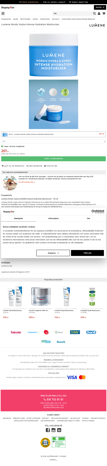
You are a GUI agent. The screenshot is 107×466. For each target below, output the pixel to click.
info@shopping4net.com (54, 408)
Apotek (15, 19)
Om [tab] (88, 218)
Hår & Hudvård (25, 19)
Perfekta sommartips (29, 2)
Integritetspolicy (98, 418)
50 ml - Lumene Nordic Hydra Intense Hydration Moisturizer (53, 134)
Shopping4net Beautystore (68, 421)
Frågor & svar (19, 418)
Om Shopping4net (48, 421)
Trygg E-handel (88, 421)
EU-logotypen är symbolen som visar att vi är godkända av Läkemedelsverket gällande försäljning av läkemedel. (53, 367)
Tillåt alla (87, 253)
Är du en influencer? (59, 418)
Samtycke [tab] (18, 218)
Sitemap (63, 456)
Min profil (7, 418)
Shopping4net (6, 19)
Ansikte (35, 19)
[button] (103, 13)
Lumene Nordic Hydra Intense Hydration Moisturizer (78, 19)
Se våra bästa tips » (27, 182)
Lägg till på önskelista (13, 166)
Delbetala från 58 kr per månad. (13, 154)
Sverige (53, 460)
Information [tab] (53, 218)
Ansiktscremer (45, 19)
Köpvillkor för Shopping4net (26, 421)
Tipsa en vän (50, 166)
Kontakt (45, 418)
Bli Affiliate (75, 418)
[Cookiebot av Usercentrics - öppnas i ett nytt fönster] (93, 211)
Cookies (85, 418)
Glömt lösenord (33, 418)
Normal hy (55, 19)
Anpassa (53, 253)
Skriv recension (34, 166)
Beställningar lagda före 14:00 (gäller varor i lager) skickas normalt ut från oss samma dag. (53, 361)
